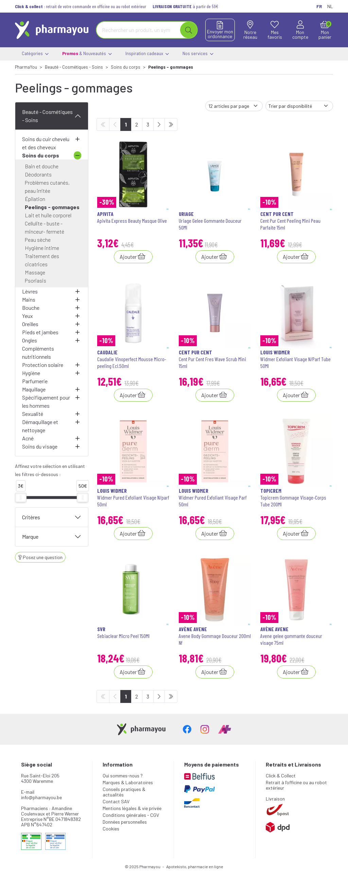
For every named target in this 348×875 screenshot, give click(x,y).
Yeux (27, 316)
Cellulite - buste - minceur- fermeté (44, 227)
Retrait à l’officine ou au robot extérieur (296, 785)
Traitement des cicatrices (42, 260)
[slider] (21, 497)
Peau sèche (38, 239)
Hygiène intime (42, 248)
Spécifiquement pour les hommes (46, 401)
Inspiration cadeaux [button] (147, 54)
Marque (30, 536)
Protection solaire (42, 364)
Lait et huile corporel (48, 215)
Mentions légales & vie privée (132, 808)
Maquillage (34, 389)
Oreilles (30, 324)
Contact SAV (116, 801)
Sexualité (32, 413)
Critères (31, 517)
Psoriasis (35, 280)
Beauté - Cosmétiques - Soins (47, 115)
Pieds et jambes (40, 332)
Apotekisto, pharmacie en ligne (194, 866)
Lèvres (30, 291)
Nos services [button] (197, 54)
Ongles (29, 340)
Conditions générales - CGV (131, 815)
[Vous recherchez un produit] (138, 30)
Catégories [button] (35, 54)
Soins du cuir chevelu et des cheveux (45, 143)
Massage (35, 272)
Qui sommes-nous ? (123, 775)
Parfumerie (35, 381)
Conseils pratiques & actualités (124, 791)
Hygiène (31, 373)
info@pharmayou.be (41, 797)
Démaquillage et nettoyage (40, 426)
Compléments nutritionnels (38, 352)
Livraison (275, 799)
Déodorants (38, 174)
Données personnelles (125, 822)
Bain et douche (41, 166)
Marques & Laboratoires (128, 782)
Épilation (35, 199)
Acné (28, 438)
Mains (28, 299)
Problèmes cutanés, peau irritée (47, 186)
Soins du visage (39, 446)
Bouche (30, 307)
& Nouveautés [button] (87, 54)
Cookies (111, 828)
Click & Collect (281, 775)
